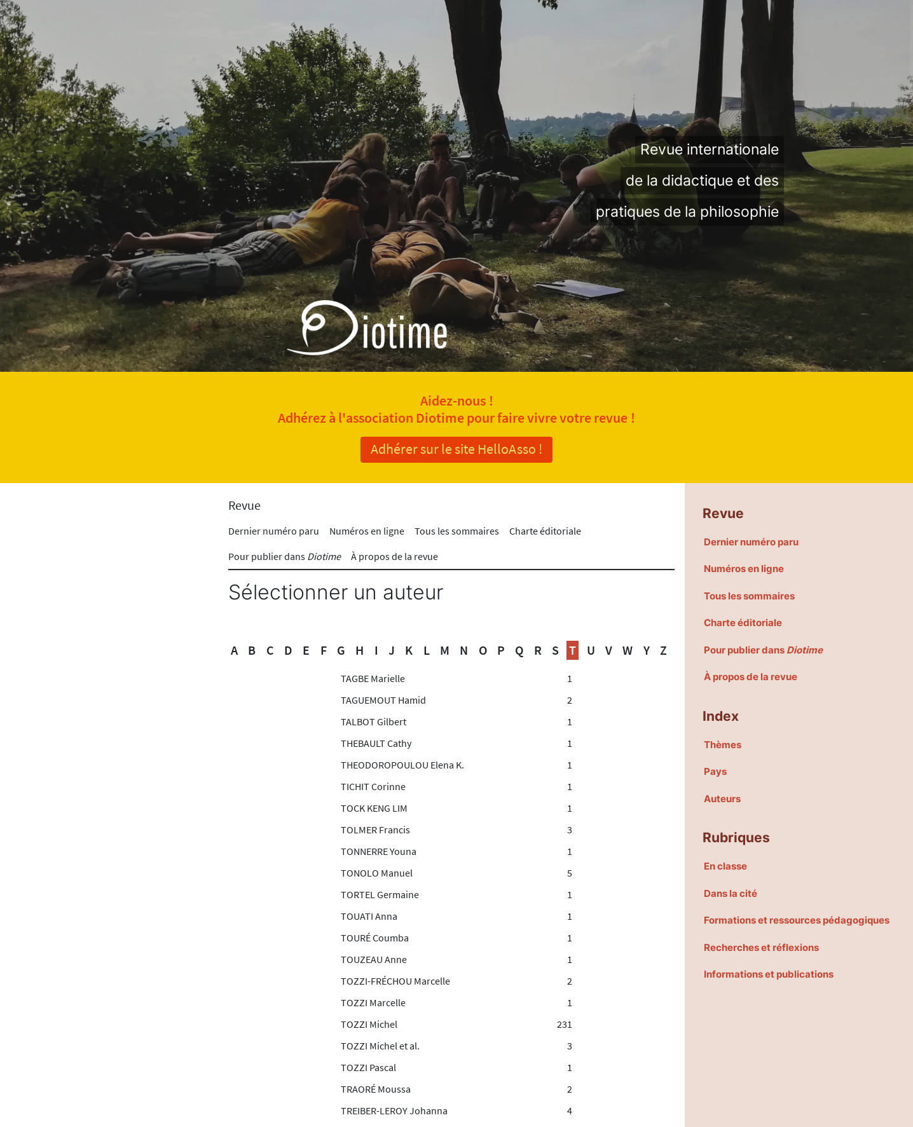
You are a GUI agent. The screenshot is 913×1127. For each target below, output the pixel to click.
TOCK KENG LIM (374, 808)
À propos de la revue (394, 556)
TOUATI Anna (369, 916)
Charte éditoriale (545, 530)
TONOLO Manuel (377, 872)
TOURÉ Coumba (375, 937)
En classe (725, 866)
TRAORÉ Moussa (376, 1089)
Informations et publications (769, 974)
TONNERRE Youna (378, 851)
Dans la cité (730, 893)
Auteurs (722, 799)
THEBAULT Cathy (376, 743)
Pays (715, 771)
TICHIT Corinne (373, 786)
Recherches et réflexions (761, 947)
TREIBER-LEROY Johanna (394, 1110)
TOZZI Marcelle (373, 1002)
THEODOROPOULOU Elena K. (402, 764)
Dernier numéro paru (273, 530)
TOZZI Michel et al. (380, 1045)
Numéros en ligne (366, 530)
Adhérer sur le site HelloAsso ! (456, 449)
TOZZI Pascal (368, 1067)
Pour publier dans (284, 556)
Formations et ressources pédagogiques (796, 920)
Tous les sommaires (457, 530)
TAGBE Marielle (373, 678)
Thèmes (722, 745)
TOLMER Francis (375, 829)
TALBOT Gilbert (373, 721)
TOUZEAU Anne (374, 959)
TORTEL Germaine (380, 894)
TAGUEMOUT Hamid (383, 699)
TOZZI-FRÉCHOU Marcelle (395, 980)
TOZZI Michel (369, 1024)
